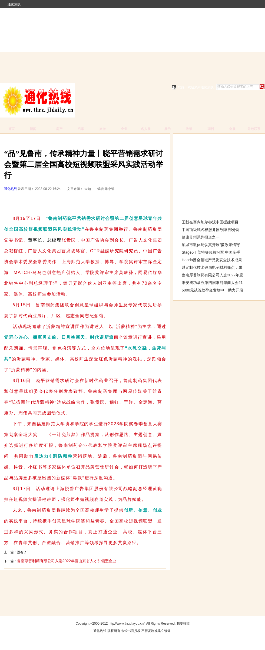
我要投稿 (183, 623)
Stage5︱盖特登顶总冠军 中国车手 (211, 252)
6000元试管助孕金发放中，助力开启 (212, 290)
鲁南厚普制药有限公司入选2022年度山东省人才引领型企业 (66, 561)
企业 (124, 129)
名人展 (146, 129)
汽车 (81, 129)
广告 (27, 140)
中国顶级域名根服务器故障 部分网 (211, 229)
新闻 (33, 129)
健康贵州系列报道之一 (201, 237)
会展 (232, 129)
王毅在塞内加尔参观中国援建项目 (210, 222)
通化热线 (14, 4)
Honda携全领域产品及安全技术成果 (212, 260)
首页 (11, 129)
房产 (59, 129)
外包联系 (253, 129)
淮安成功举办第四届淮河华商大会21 (212, 282)
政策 (189, 129)
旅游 (102, 129)
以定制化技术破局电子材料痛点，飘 (212, 267)
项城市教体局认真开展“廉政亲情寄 (211, 245)
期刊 (210, 129)
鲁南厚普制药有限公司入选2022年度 (212, 275)
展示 (167, 129)
